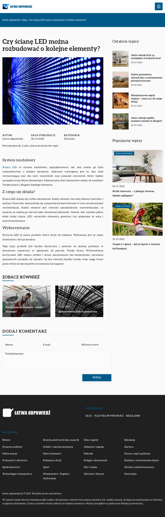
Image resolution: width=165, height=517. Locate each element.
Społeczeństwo (11, 467)
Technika (69, 139)
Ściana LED (9, 167)
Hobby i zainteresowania (58, 447)
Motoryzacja (9, 453)
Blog (89, 416)
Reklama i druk (52, 460)
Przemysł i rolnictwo (14, 460)
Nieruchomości (52, 453)
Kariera (128, 447)
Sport (46, 467)
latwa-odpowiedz (12, 139)
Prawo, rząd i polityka (137, 453)
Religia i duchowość (95, 460)
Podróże (88, 453)
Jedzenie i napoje (94, 447)
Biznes (6, 440)
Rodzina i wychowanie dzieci (141, 460)
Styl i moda (90, 467)
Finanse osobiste (12, 447)
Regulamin (133, 416)
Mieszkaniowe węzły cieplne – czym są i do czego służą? (146, 98)
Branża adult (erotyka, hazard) (61, 440)
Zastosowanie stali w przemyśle (77, 311)
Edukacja (129, 440)
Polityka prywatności (109, 416)
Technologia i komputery (17, 474)
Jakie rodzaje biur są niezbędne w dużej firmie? (146, 57)
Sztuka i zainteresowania (139, 467)
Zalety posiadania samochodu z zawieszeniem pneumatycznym (146, 77)
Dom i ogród (91, 440)
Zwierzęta (130, 474)
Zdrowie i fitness (94, 474)
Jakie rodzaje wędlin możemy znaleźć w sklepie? (146, 119)
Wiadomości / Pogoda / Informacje (56, 476)
